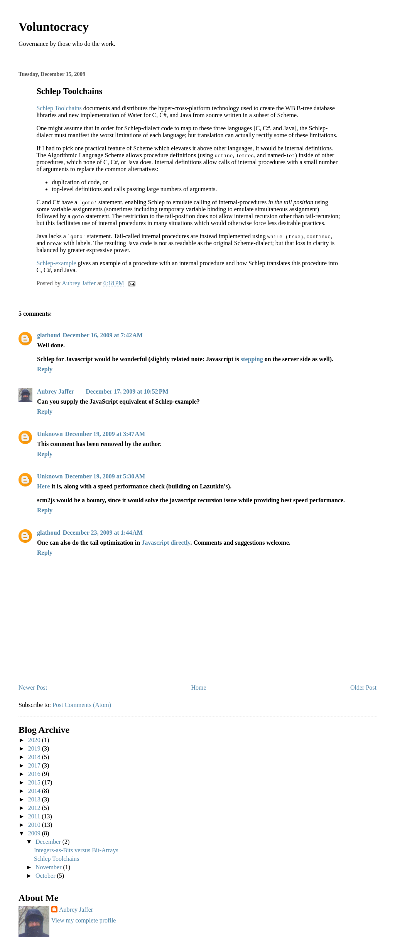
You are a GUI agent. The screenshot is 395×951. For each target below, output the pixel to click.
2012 (35, 808)
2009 (35, 833)
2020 (35, 740)
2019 (35, 748)
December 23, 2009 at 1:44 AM (102, 532)
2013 (35, 799)
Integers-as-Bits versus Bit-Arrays (76, 850)
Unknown (50, 434)
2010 (35, 824)
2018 (35, 757)
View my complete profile (83, 920)
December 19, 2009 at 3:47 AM (105, 434)
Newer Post (33, 687)
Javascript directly (166, 542)
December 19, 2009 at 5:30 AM (105, 476)
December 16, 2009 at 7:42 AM (102, 335)
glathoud (48, 335)
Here (43, 486)
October (46, 875)
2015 (35, 782)
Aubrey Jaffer (55, 391)
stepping (252, 359)
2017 (35, 765)
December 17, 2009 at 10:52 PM (127, 391)
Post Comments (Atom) (81, 705)
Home (198, 687)
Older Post (363, 687)
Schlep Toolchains (58, 108)
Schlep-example (56, 263)
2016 (35, 774)
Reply (44, 369)
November (49, 867)
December (48, 841)
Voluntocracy (54, 27)
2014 (35, 791)
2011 (35, 816)
